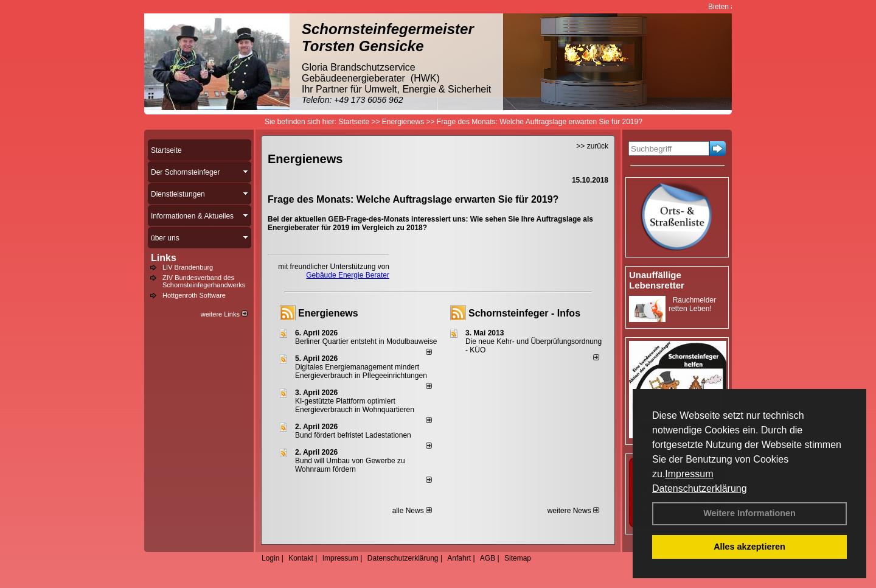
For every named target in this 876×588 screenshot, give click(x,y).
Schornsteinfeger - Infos (524, 313)
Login (270, 558)
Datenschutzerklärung (699, 488)
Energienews (328, 313)
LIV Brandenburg (187, 267)
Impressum (689, 474)
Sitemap (517, 558)
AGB (487, 558)
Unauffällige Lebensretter (656, 280)
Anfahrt (459, 558)
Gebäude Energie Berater (347, 275)
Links (163, 258)
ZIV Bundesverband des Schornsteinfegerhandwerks (203, 281)
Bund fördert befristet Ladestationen (353, 435)
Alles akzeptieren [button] (749, 546)
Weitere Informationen (749, 513)
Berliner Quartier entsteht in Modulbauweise (366, 341)
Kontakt (300, 558)
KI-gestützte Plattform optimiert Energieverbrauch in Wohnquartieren (354, 405)
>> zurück (592, 146)
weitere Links (224, 314)
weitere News (573, 510)
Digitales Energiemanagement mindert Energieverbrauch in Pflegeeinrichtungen (361, 371)
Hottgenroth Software (194, 295)
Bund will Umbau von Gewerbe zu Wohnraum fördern (350, 465)
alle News (412, 510)
